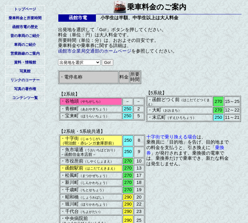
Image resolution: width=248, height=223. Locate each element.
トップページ (25, 9)
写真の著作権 (25, 89)
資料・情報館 (25, 62)
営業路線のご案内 (25, 53)
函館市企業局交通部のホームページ (94, 51)
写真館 (25, 71)
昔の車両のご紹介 (25, 36)
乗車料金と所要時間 (25, 18)
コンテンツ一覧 (25, 98)
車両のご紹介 (25, 44)
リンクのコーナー (25, 80)
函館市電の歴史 (25, 27)
